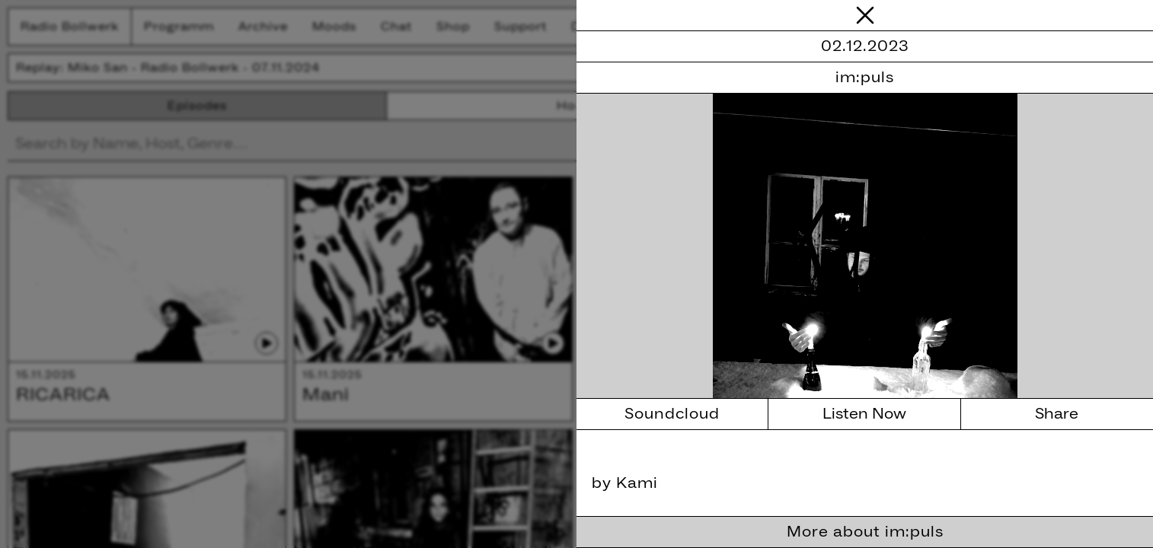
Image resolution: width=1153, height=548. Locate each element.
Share (1056, 414)
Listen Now (864, 414)
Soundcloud (672, 414)
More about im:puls (865, 532)
